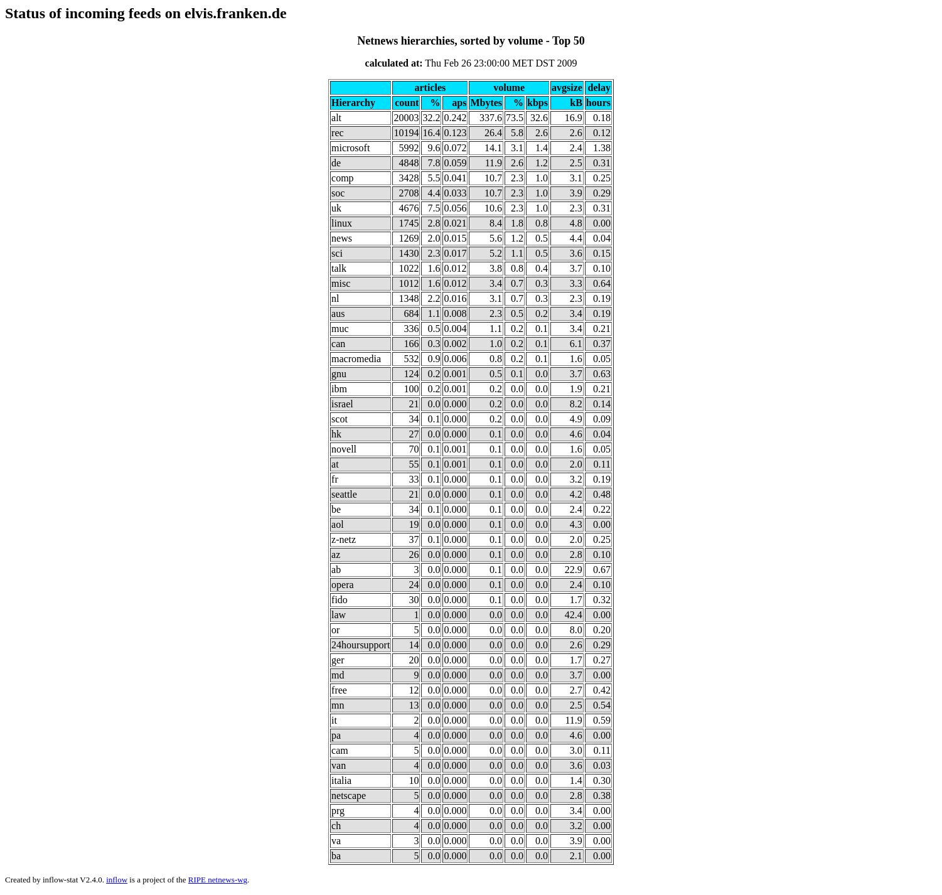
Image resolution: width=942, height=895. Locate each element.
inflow (116, 879)
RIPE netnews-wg (217, 879)
